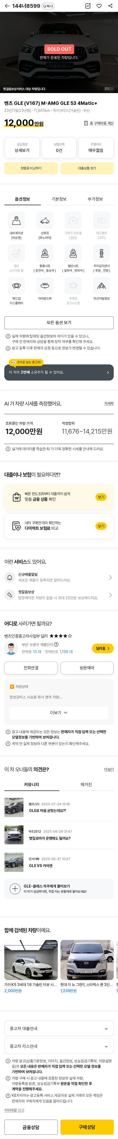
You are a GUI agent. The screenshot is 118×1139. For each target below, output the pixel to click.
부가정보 (95, 199)
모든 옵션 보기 (59, 322)
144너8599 (33, 6)
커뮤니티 (31, 784)
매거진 (86, 784)
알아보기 (59, 497)
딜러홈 (100, 648)
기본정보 (59, 199)
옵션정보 (22, 199)
